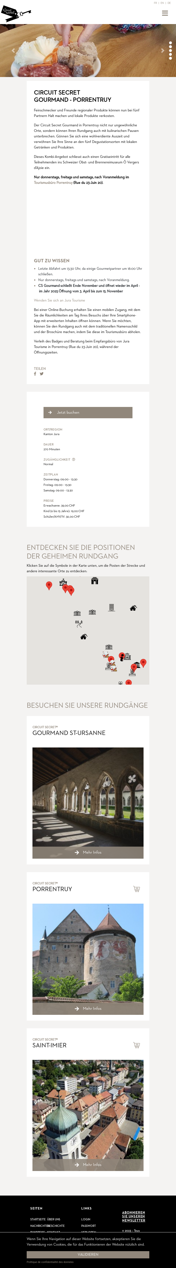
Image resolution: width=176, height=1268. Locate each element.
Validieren (88, 1255)
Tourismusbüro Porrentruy (53, 183)
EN (162, 3)
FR (155, 3)
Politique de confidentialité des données (50, 1262)
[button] (13, 50)
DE (169, 3)
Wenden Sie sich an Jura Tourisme (59, 300)
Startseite (38, 1219)
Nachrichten (40, 1226)
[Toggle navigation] (165, 13)
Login (85, 1219)
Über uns (53, 1219)
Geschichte (56, 1226)
